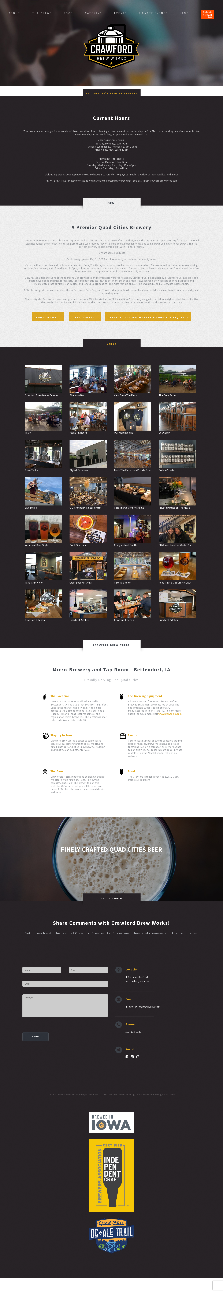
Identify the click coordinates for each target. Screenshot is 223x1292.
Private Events (153, 13)
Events (120, 13)
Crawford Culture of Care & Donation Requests (112, 329)
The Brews (42, 13)
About (14, 13)
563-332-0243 (133, 1045)
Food (68, 13)
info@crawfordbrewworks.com (143, 1020)
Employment (132, 317)
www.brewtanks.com (170, 727)
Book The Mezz (90, 317)
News (184, 13)
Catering (93, 13)
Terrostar (170, 1108)
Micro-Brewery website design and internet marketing (133, 1108)
